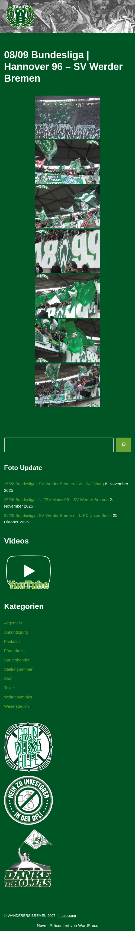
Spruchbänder (17, 660)
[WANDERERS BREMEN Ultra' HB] (20, 16)
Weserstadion (16, 706)
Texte (9, 687)
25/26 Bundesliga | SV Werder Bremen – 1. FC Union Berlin (58, 515)
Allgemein (13, 623)
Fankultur (12, 641)
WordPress (88, 925)
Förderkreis (14, 650)
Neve (41, 925)
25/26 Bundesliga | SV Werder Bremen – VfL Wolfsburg (54, 483)
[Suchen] (123, 445)
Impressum (67, 916)
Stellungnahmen (18, 669)
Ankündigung (16, 632)
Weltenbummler (18, 697)
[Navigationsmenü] (124, 16)
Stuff (8, 678)
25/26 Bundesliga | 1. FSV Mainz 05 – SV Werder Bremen (56, 499)
